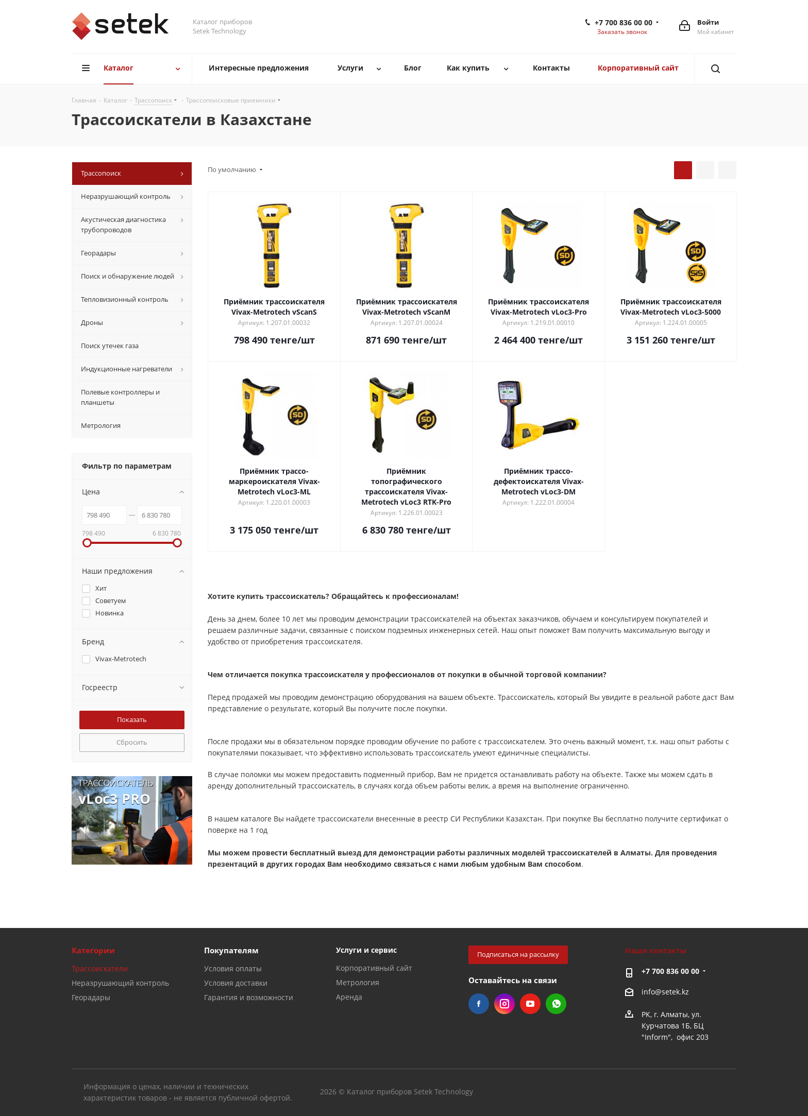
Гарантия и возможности (248, 997)
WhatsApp (556, 1003)
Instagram (504, 1003)
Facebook (478, 1003)
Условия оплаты (233, 968)
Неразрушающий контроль (120, 983)
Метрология (357, 982)
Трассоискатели (100, 968)
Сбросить (131, 742)
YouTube (530, 1003)
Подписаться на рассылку (518, 954)
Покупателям (231, 950)
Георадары (91, 997)
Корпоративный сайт (374, 968)
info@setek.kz (665, 992)
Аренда (349, 997)
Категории (93, 950)
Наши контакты (655, 950)
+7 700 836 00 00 (623, 22)
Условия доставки (235, 983)
